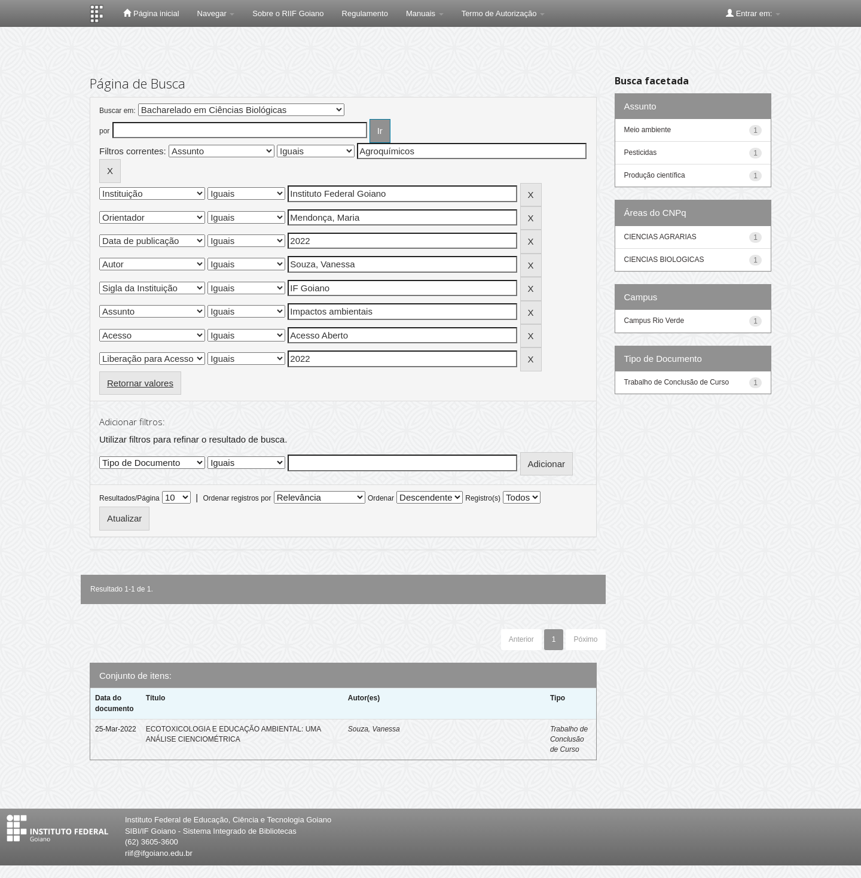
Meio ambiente (647, 130)
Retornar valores (140, 383)
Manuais (425, 13)
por (104, 131)
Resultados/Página (129, 498)
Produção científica (654, 175)
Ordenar (381, 498)
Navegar (216, 13)
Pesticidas (640, 152)
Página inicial (151, 13)
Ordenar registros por (237, 498)
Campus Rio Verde (654, 320)
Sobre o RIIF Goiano (287, 13)
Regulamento (365, 13)
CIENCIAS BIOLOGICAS (664, 259)
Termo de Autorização (503, 13)
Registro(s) (482, 498)
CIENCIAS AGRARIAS (660, 237)
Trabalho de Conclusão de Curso (569, 739)
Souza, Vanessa (374, 729)
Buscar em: (117, 110)
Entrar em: (753, 13)
